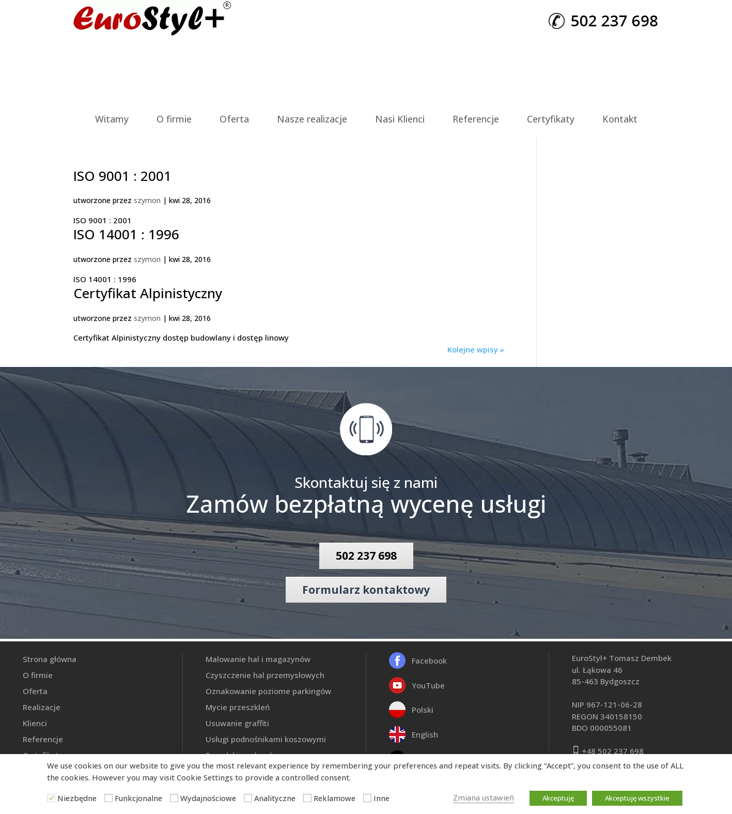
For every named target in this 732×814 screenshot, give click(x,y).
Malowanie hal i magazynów (258, 659)
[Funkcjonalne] (108, 798)
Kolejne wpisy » (475, 349)
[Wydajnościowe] (174, 798)
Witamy (112, 119)
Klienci (35, 723)
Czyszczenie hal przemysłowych (265, 675)
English (425, 734)
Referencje (476, 119)
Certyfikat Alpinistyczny (147, 293)
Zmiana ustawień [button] (483, 797)
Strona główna (49, 659)
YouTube (428, 685)
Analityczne (274, 798)
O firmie (174, 119)
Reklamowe (334, 798)
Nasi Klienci (400, 119)
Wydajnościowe (208, 798)
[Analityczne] (248, 798)
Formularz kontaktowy (366, 589)
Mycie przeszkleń (238, 707)
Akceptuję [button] (558, 798)
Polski (422, 709)
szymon (147, 200)
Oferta (234, 119)
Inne (381, 798)
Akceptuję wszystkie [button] (637, 798)
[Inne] (367, 798)
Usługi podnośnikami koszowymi (266, 739)
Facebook (429, 660)
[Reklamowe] (307, 798)
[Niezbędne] (51, 798)
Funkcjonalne (138, 798)
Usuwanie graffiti (237, 723)
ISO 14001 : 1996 (126, 234)
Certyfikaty (550, 119)
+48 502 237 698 (613, 751)
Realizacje (41, 707)
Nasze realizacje (312, 119)
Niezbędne (77, 798)
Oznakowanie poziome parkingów (268, 691)
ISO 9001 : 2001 (122, 175)
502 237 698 (366, 555)
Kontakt (619, 119)
